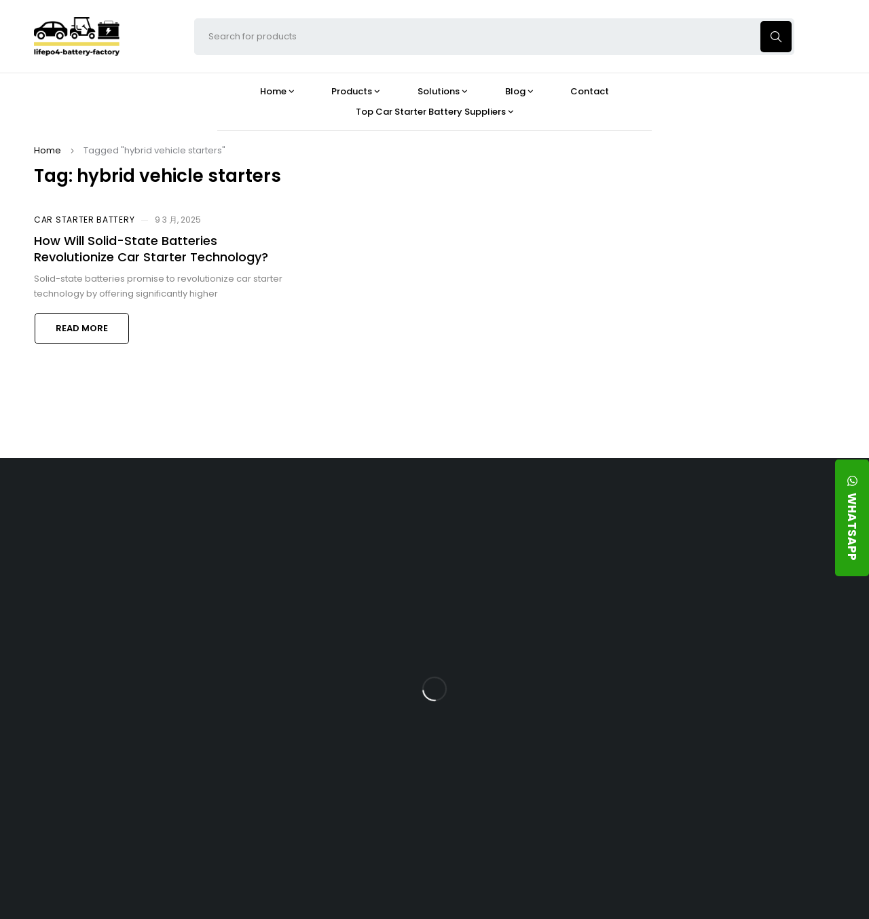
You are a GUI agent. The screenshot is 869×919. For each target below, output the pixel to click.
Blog (498, 517)
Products (381, 517)
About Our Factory (275, 517)
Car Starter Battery (84, 219)
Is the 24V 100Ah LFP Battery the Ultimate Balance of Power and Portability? (536, 563)
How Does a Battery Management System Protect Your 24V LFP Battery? (535, 670)
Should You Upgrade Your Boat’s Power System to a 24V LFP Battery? (532, 776)
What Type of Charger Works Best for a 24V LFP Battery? (540, 617)
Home (47, 150)
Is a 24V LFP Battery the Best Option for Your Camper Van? (537, 828)
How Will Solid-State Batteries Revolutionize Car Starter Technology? (151, 248)
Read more (82, 328)
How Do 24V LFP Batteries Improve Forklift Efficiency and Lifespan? (541, 722)
